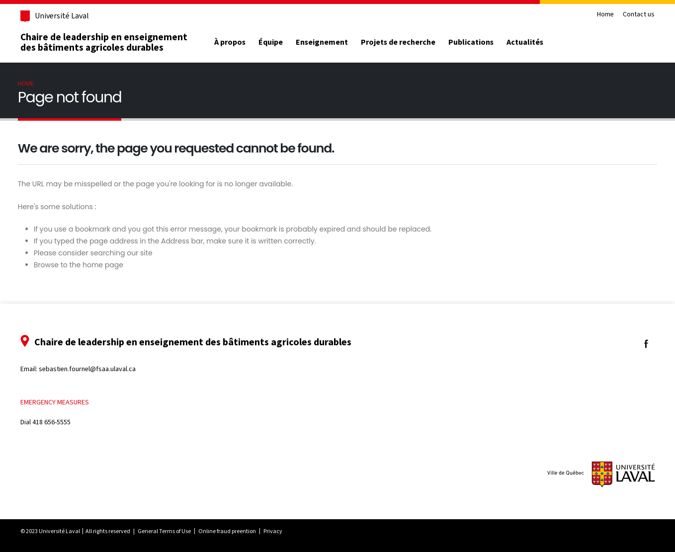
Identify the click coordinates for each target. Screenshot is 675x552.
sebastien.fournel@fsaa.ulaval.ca (94, 369)
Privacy (280, 531)
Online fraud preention (234, 531)
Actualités (531, 42)
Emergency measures (62, 402)
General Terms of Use (171, 531)
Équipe (278, 42)
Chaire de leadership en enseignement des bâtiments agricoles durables (111, 42)
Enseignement (329, 42)
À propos (237, 42)
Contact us (631, 14)
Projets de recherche (405, 42)
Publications (478, 42)
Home (598, 14)
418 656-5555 (59, 422)
